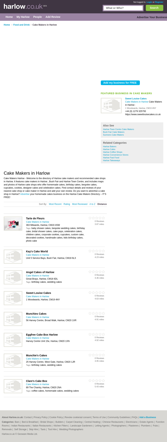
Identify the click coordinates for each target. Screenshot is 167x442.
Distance (102, 204)
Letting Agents (102, 425)
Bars (17, 422)
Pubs (156, 425)
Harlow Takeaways (111, 160)
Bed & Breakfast (30, 422)
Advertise (25, 194)
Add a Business (147, 417)
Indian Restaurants (21, 425)
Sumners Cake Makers (113, 135)
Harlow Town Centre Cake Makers (118, 129)
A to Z (92, 204)
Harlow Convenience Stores (115, 155)
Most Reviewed (79, 204)
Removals (7, 429)
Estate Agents (147, 422)
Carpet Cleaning (74, 422)
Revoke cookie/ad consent (78, 417)
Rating (67, 204)
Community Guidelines (119, 417)
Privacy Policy (41, 417)
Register (159, 2)
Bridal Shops (47, 422)
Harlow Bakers (109, 146)
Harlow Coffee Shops (112, 152)
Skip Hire (34, 429)
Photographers (119, 425)
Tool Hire (52, 429)
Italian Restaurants (42, 425)
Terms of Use (99, 417)
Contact (28, 417)
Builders (59, 422)
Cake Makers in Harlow (137, 101)
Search (154, 7)
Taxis (43, 429)
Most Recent (55, 204)
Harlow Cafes (109, 149)
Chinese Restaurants (113, 422)
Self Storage (20, 429)
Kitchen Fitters (61, 425)
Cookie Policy (56, 417)
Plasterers (134, 425)
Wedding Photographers (71, 429)
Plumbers (146, 425)
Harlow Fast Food (111, 157)
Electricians (132, 422)
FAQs (134, 417)
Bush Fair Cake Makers (113, 132)
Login (149, 2)
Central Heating (93, 422)
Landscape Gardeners (81, 425)
